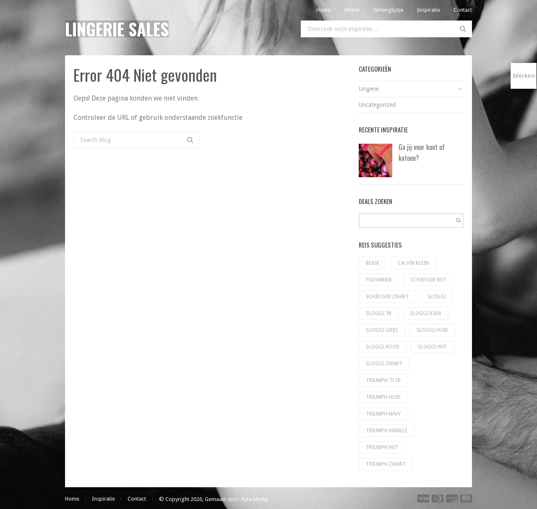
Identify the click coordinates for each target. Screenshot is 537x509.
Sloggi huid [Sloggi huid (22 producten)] (432, 330)
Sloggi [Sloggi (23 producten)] (437, 297)
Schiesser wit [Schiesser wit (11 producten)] (428, 280)
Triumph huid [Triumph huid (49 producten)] (383, 397)
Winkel (352, 10)
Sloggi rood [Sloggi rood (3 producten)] (382, 347)
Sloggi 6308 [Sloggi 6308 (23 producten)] (425, 313)
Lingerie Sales (117, 29)
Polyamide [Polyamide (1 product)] (379, 280)
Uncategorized (377, 104)
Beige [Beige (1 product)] (372, 263)
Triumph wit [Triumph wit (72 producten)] (382, 447)
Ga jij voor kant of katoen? (422, 152)
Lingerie (369, 88)
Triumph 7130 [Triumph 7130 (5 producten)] (383, 380)
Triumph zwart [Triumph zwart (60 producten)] (386, 464)
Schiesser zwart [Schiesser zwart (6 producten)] (387, 297)
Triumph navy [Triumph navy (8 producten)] (383, 414)
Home (323, 10)
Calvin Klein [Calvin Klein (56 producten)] (413, 263)
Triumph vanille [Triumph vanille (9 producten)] (386, 431)
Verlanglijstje (388, 10)
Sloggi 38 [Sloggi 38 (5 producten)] (378, 313)
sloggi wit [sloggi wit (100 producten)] (432, 347)
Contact (463, 10)
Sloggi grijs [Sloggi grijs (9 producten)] (382, 330)
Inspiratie (428, 10)
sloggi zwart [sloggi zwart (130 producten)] (384, 364)
